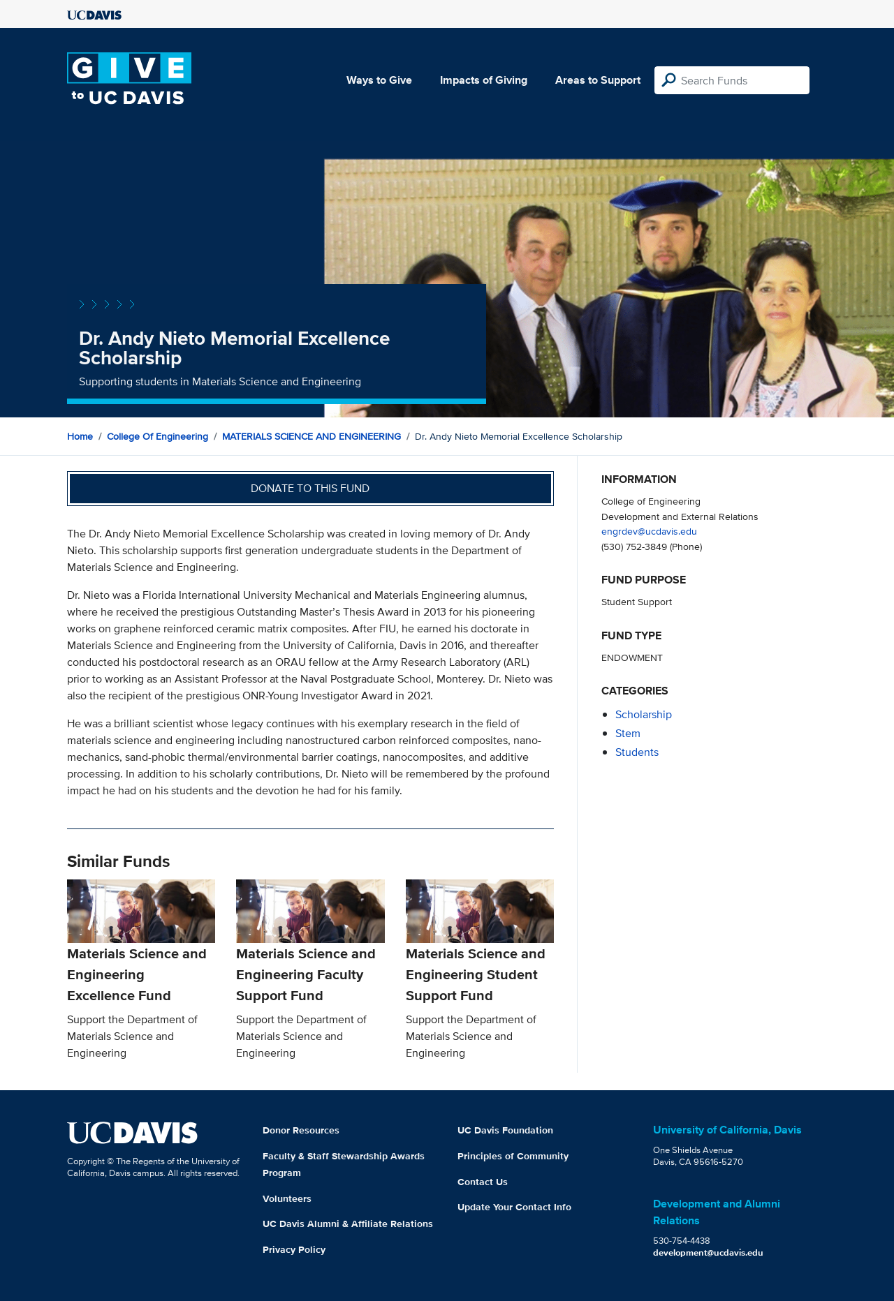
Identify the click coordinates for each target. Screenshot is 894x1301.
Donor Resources (301, 1130)
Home (80, 436)
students (637, 752)
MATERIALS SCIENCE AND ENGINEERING (311, 436)
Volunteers (287, 1198)
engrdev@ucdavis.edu (649, 530)
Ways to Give (379, 80)
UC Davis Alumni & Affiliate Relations (348, 1224)
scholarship (643, 714)
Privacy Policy (294, 1249)
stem (627, 733)
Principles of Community (513, 1156)
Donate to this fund (310, 488)
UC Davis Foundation (505, 1130)
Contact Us (482, 1182)
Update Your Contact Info (514, 1207)
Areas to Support (597, 80)
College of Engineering (157, 436)
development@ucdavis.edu (708, 1252)
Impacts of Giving (483, 80)
